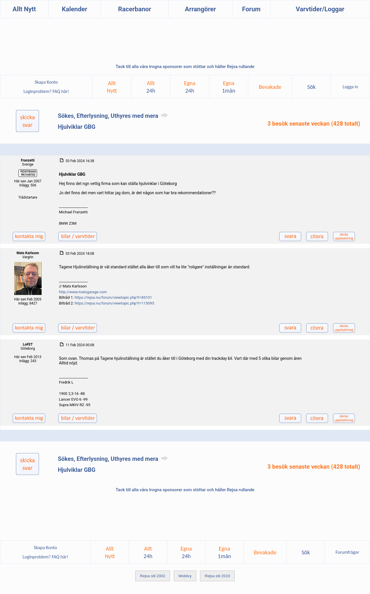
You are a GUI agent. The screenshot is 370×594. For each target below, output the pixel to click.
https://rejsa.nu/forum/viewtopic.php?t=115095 (114, 303)
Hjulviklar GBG (76, 126)
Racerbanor (134, 9)
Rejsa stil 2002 (152, 576)
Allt (150, 87)
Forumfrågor (347, 552)
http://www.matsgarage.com (83, 292)
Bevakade (270, 86)
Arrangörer (200, 9)
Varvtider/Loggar (320, 9)
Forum (251, 9)
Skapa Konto (46, 82)
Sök (311, 86)
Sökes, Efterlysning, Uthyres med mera (114, 115)
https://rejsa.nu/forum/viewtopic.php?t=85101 (113, 297)
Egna (189, 87)
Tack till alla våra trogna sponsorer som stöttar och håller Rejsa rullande (185, 66)
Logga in (350, 86)
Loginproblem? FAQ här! (46, 91)
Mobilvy (184, 576)
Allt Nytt (24, 9)
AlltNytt (112, 87)
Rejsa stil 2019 (217, 576)
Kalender (74, 9)
